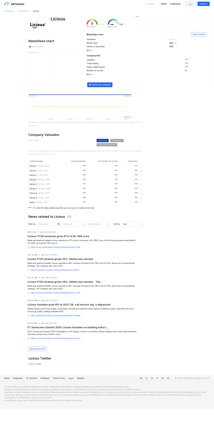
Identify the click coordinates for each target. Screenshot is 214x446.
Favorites (33, 416)
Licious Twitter (26, 401)
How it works (184, 34)
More (136, 50)
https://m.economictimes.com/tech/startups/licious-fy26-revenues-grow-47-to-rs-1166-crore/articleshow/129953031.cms (46, 284)
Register (201, 4)
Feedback (47, 416)
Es (149, 416)
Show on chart (42, 269)
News (161, 4)
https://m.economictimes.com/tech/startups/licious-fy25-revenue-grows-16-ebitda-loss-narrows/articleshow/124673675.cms (46, 330)
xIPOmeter (17, 4)
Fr (154, 416)
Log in (188, 4)
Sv (165, 416)
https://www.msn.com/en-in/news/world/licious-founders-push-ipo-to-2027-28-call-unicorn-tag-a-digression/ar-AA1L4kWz (46, 353)
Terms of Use (61, 416)
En (143, 416)
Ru (159, 416)
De (137, 416)
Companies (173, 4)
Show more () (29, 386)
